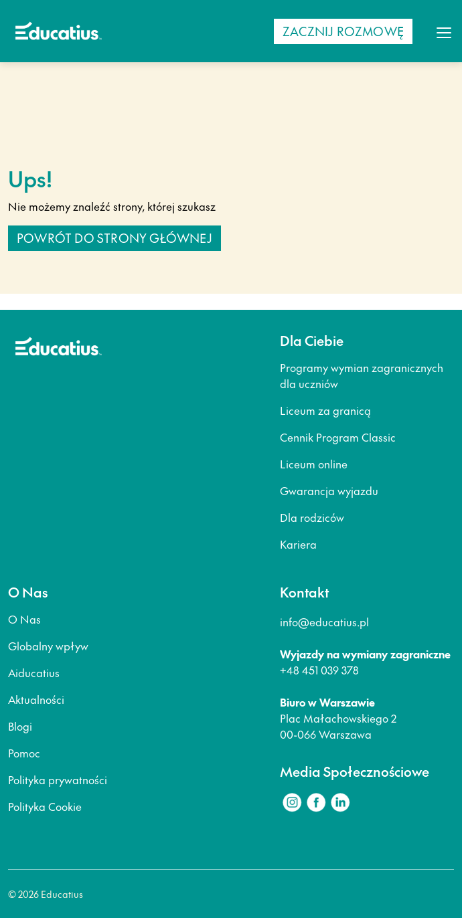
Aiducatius (34, 672)
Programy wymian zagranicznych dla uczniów (361, 375)
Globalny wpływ (48, 645)
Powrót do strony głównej (114, 238)
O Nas (24, 619)
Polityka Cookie (45, 806)
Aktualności (36, 699)
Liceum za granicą (325, 410)
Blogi (20, 726)
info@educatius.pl (324, 621)
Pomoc (24, 752)
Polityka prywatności (57, 779)
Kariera (298, 544)
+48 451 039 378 (319, 669)
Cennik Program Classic (338, 437)
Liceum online (314, 463)
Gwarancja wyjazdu (329, 490)
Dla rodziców (312, 517)
